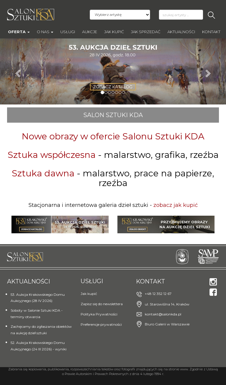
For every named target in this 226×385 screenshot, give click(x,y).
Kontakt (211, 31)
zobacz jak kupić (175, 205)
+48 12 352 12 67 (158, 293)
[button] (17, 71)
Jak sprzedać (145, 31)
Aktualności (181, 31)
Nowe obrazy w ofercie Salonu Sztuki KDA (113, 136)
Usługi (67, 31)
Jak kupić (114, 31)
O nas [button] (45, 31)
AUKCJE (89, 31)
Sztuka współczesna (52, 154)
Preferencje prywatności (101, 324)
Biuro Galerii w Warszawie (167, 324)
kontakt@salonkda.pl (163, 314)
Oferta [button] (19, 31)
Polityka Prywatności (99, 314)
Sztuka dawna (43, 173)
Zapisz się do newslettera (102, 304)
